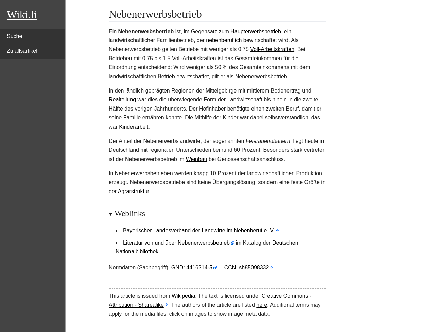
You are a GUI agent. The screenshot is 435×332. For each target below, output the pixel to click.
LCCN (228, 267)
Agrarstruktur (133, 191)
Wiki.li (22, 15)
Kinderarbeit (133, 127)
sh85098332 (254, 267)
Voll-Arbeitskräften (272, 49)
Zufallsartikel (22, 51)
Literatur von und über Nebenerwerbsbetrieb (176, 243)
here (261, 305)
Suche (14, 36)
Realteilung (122, 99)
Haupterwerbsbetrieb (255, 31)
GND (177, 267)
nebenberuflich (224, 40)
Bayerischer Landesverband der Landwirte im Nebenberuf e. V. (199, 230)
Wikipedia (183, 296)
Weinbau (196, 159)
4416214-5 (199, 267)
